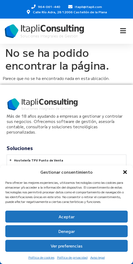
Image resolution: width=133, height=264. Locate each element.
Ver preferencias (67, 246)
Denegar (66, 231)
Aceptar (67, 216)
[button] (125, 172)
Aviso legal (97, 257)
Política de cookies (41, 257)
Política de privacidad (72, 257)
